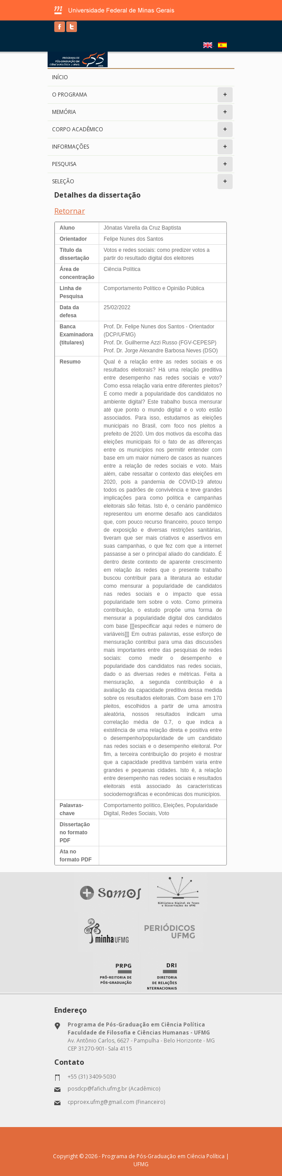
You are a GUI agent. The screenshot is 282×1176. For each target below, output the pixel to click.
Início (60, 77)
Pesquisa (142, 164)
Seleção (142, 181)
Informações (142, 146)
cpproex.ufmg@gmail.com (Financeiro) (116, 1102)
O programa (142, 94)
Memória (142, 112)
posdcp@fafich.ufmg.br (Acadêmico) (114, 1088)
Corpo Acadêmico (142, 129)
